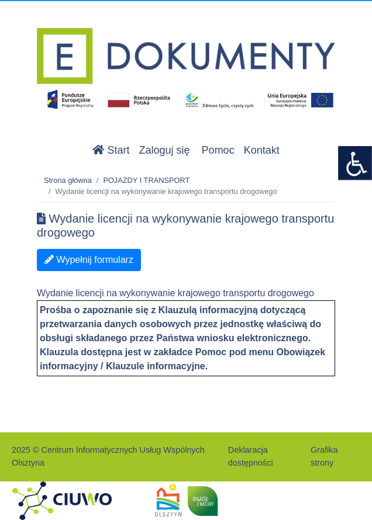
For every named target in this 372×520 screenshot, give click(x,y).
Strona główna (68, 180)
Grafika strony (324, 456)
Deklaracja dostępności (250, 456)
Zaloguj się (164, 150)
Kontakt (262, 150)
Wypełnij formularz (88, 260)
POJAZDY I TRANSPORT (146, 180)
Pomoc (218, 150)
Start (110, 150)
